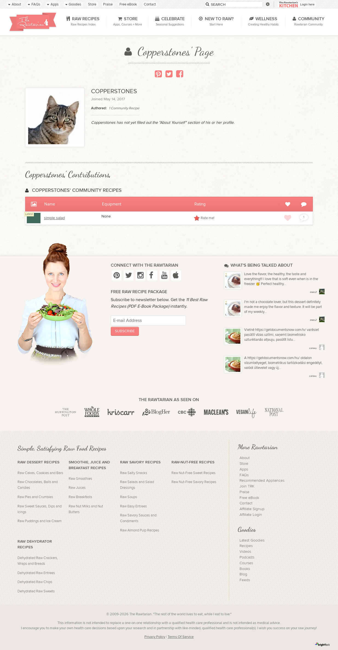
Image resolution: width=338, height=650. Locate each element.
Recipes (246, 546)
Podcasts (247, 557)
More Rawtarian (258, 447)
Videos (245, 551)
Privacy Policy (154, 637)
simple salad (54, 218)
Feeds (245, 580)
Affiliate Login (251, 515)
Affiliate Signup (252, 509)
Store (244, 463)
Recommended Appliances (262, 480)
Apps (244, 469)
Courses (246, 563)
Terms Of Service (181, 637)
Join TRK (247, 486)
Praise (244, 492)
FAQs (244, 475)
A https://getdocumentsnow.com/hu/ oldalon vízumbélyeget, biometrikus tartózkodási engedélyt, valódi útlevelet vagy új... (283, 363)
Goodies (247, 529)
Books (245, 569)
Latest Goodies (252, 540)
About (245, 458)
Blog (243, 574)
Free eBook (249, 498)
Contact (246, 503)
